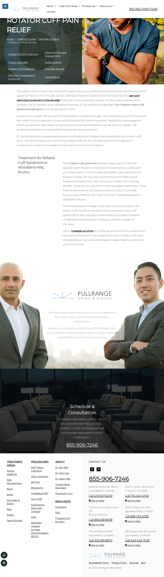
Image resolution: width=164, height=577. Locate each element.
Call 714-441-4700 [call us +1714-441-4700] (137, 496)
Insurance (61, 507)
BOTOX (35, 482)
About (51, 6)
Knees (10, 515)
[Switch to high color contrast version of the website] (5, 6)
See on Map (96, 500)
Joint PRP (36, 499)
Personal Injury (64, 493)
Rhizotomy (37, 488)
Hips (9, 509)
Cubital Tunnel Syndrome (23, 54)
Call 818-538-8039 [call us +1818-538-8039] (100, 520)
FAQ (57, 512)
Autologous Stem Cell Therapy (37, 508)
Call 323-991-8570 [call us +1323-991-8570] (100, 540)
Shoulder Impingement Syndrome (21, 77)
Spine (10, 494)
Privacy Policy (119, 562)
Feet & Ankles (14, 520)
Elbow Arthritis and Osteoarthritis (55, 54)
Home (10, 39)
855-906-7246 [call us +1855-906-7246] (109, 478)
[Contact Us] (4, 563)
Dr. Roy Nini (61, 467)
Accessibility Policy (99, 562)
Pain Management (14, 482)
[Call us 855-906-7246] (4, 555)
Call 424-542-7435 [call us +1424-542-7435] (137, 540)
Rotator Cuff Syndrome (21, 69)
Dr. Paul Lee (62, 473)
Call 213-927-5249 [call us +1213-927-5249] (100, 496)
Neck (10, 489)
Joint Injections (39, 476)
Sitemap (134, 562)
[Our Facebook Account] (92, 470)
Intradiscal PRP (39, 493)
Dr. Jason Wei (62, 478)
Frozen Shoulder (18, 62)
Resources (107, 6)
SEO (143, 562)
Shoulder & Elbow (49, 39)
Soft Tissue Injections (37, 469)
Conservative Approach (62, 486)
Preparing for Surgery (63, 520)
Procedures (90, 6)
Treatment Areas (69, 6)
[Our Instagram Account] (98, 470)
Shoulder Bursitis (54, 69)
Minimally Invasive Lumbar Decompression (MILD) (40, 530)
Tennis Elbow (52, 77)
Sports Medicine (12, 473)
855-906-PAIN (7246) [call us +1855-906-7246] (143, 9)
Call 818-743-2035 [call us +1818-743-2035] (137, 516)
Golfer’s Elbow (53, 62)
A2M (33, 517)
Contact (51, 11)
